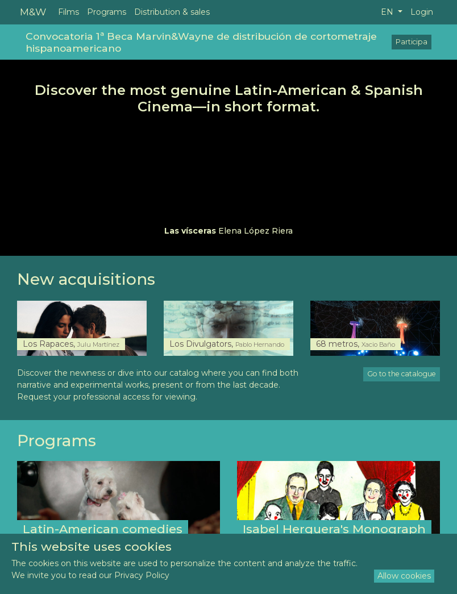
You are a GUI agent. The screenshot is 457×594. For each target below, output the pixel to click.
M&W (33, 12)
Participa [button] (411, 42)
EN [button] (388, 12)
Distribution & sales (172, 12)
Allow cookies (404, 576)
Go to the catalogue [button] (401, 373)
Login (421, 12)
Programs (106, 12)
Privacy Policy (141, 575)
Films (68, 12)
